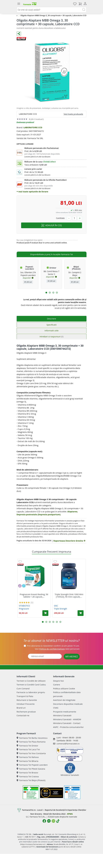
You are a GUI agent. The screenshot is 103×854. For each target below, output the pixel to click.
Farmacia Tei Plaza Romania (31, 741)
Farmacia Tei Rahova (28, 757)
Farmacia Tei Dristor (27, 745)
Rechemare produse (26, 711)
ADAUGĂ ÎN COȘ (51, 225)
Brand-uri (21, 707)
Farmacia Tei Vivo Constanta (31, 753)
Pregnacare (24, 608)
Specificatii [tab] (51, 324)
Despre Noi (58, 680)
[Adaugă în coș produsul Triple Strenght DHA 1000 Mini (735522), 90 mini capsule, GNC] (81, 613)
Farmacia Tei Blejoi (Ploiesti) (31, 780)
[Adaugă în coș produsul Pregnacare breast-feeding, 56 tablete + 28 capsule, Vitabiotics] (45, 613)
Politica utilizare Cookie (64, 688)
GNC (56, 605)
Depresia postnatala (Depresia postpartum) (39, 514)
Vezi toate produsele (73, 114)
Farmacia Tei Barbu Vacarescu (32, 738)
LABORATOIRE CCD (32, 127)
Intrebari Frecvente (26, 704)
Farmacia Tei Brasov (27, 772)
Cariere (56, 684)
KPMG (70, 814)
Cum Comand (23, 688)
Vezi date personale (57, 648)
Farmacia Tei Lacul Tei (28, 749)
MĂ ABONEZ (71, 656)
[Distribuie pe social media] (19, 34)
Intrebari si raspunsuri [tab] (51, 336)
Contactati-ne (23, 715)
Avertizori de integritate (64, 700)
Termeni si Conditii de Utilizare (31, 680)
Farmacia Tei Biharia (27, 761)
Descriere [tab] (51, 318)
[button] (46, 292)
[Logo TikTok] (57, 821)
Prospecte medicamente (64, 711)
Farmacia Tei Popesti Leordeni (32, 764)
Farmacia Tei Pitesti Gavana (31, 768)
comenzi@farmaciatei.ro (68, 743)
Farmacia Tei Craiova (28, 776)
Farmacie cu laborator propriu (31, 692)
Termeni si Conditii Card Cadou (31, 684)
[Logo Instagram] (53, 821)
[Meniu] (19, 4)
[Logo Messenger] (49, 821)
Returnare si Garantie (27, 700)
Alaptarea (72, 511)
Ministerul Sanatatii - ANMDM (67, 719)
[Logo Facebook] (44, 821)
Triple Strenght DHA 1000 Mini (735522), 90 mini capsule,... (69, 595)
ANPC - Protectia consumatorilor (68, 727)
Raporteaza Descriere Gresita (69, 540)
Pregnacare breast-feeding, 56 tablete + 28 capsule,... (34, 595)
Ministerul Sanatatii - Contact (66, 723)
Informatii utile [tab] (51, 330)
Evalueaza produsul (25, 122)
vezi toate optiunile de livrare (32, 191)
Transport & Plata (25, 696)
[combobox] (51, 10)
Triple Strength (60, 608)
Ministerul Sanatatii (62, 715)
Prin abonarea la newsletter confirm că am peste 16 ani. (53, 645)
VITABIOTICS (24, 605)
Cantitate (60, 218)
